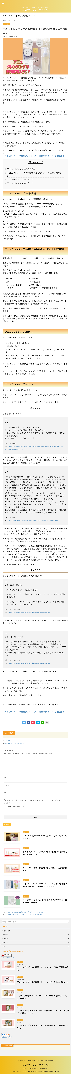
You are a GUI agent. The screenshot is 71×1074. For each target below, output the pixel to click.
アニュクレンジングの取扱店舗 (21, 169)
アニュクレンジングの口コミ (20, 183)
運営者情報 (50, 1060)
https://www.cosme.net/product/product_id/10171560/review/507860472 (29, 612)
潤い (24, 743)
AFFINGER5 (55, 1071)
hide (40, 162)
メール (6, 785)
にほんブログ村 (6, 1037)
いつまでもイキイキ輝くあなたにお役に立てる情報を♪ (35, 1069)
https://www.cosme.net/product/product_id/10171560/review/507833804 (29, 663)
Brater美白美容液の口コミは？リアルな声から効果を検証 (26, 914)
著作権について (21, 1060)
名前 (6, 777)
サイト (6, 792)
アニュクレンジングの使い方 (20, 179)
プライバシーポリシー (33, 1060)
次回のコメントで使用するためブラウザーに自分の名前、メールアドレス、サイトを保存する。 (33, 800)
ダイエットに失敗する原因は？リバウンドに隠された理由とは (42, 982)
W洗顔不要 (7, 743)
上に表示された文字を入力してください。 (16, 806)
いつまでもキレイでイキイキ (35, 10)
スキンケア (7, 741)
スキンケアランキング (7, 957)
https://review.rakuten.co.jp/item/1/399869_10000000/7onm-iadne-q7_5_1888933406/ (33, 520)
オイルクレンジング (16, 743)
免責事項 (43, 1060)
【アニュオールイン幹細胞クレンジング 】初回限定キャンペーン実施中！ (33, 156)
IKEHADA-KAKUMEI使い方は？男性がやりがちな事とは (25, 912)
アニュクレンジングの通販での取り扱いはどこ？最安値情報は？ (34, 174)
